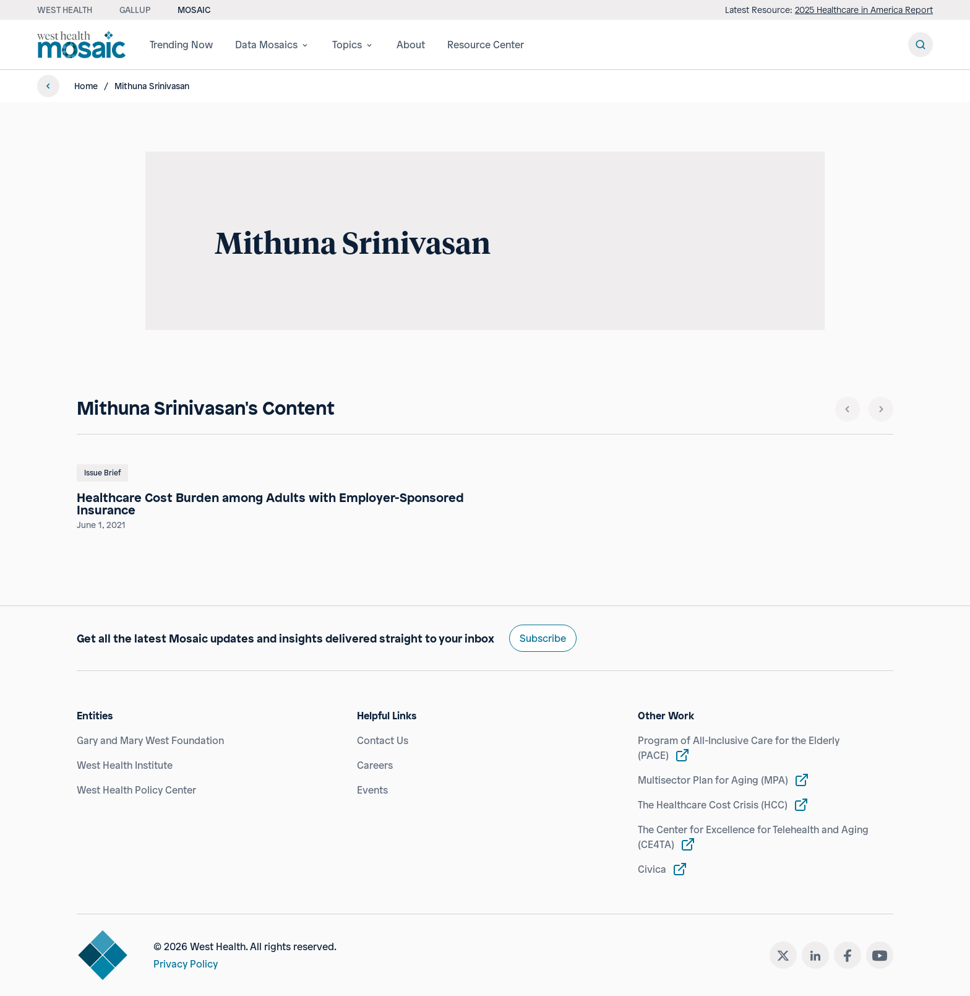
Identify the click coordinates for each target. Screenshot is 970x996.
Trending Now (181, 44)
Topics (353, 44)
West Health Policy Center (136, 790)
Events (372, 790)
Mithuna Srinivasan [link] (151, 86)
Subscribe (543, 638)
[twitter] (783, 955)
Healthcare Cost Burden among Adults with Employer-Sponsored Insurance (270, 504)
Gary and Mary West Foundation (150, 740)
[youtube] (879, 955)
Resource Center (485, 44)
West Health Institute (125, 765)
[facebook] (847, 955)
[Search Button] (920, 44)
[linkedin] (815, 955)
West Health (64, 9)
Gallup (134, 9)
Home (86, 86)
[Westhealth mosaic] (83, 44)
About (411, 44)
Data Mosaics (272, 44)
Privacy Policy (185, 964)
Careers (375, 765)
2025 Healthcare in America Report (864, 9)
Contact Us (382, 740)
